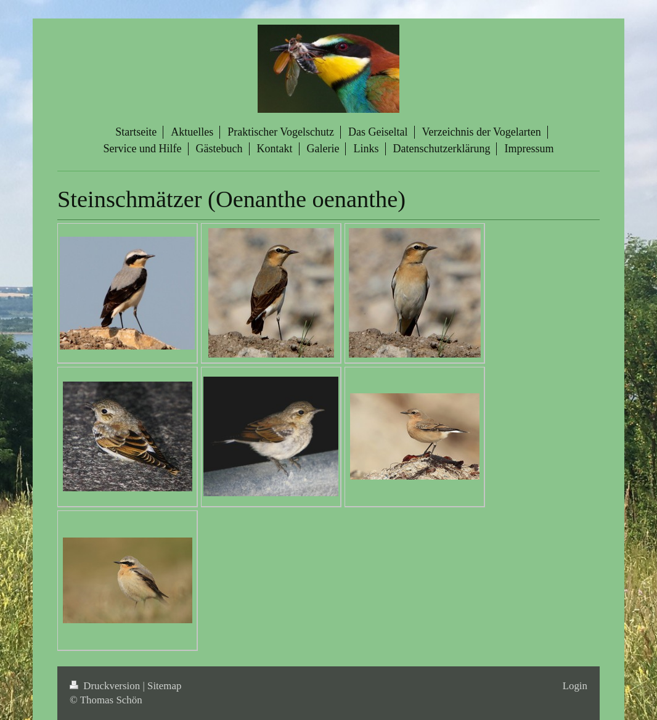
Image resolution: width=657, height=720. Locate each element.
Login (575, 686)
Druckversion (106, 686)
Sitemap (164, 686)
